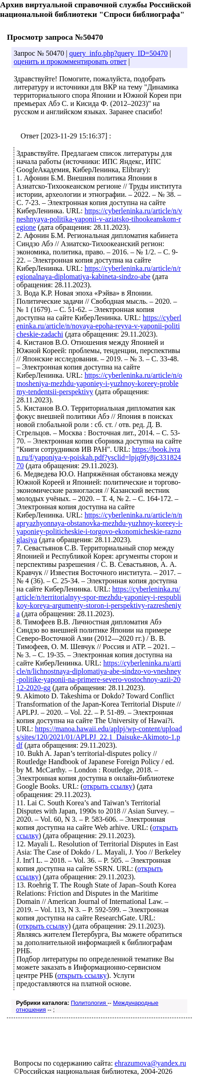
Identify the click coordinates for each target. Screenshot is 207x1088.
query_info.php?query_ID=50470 (118, 53)
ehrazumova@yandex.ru (150, 1063)
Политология (89, 1002)
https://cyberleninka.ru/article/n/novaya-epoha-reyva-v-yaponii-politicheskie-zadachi (98, 326)
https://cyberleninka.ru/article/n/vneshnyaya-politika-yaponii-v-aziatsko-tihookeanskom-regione (99, 219)
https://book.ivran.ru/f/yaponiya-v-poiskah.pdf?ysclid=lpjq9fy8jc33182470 (98, 457)
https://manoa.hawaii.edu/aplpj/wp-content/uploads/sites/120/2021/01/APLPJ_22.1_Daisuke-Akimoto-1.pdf (99, 737)
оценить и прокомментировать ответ (70, 61)
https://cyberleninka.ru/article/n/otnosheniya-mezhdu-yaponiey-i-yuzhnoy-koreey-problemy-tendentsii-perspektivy (99, 383)
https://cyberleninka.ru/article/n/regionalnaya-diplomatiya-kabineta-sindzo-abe (98, 272)
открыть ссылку (108, 786)
